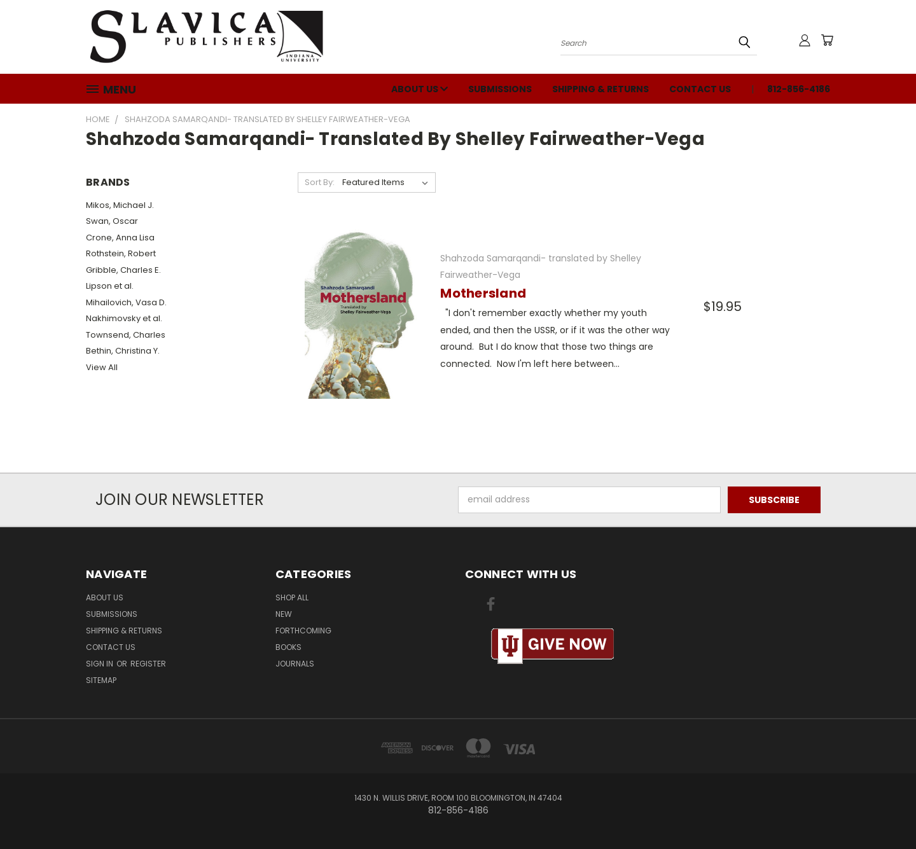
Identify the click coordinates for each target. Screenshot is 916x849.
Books (288, 647)
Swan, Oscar (112, 221)
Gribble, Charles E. (123, 270)
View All (102, 367)
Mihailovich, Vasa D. (126, 302)
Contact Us (700, 89)
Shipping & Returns (600, 89)
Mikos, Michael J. (120, 205)
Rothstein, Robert (121, 253)
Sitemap (101, 680)
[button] (552, 646)
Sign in (100, 663)
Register (148, 663)
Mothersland (483, 293)
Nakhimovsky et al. (124, 318)
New (283, 614)
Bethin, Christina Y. (123, 351)
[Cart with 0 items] (827, 40)
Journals (294, 663)
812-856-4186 (798, 89)
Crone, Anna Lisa (120, 237)
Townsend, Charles (125, 335)
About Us (419, 89)
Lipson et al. (110, 286)
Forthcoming (303, 630)
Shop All (292, 597)
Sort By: (320, 182)
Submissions (500, 89)
